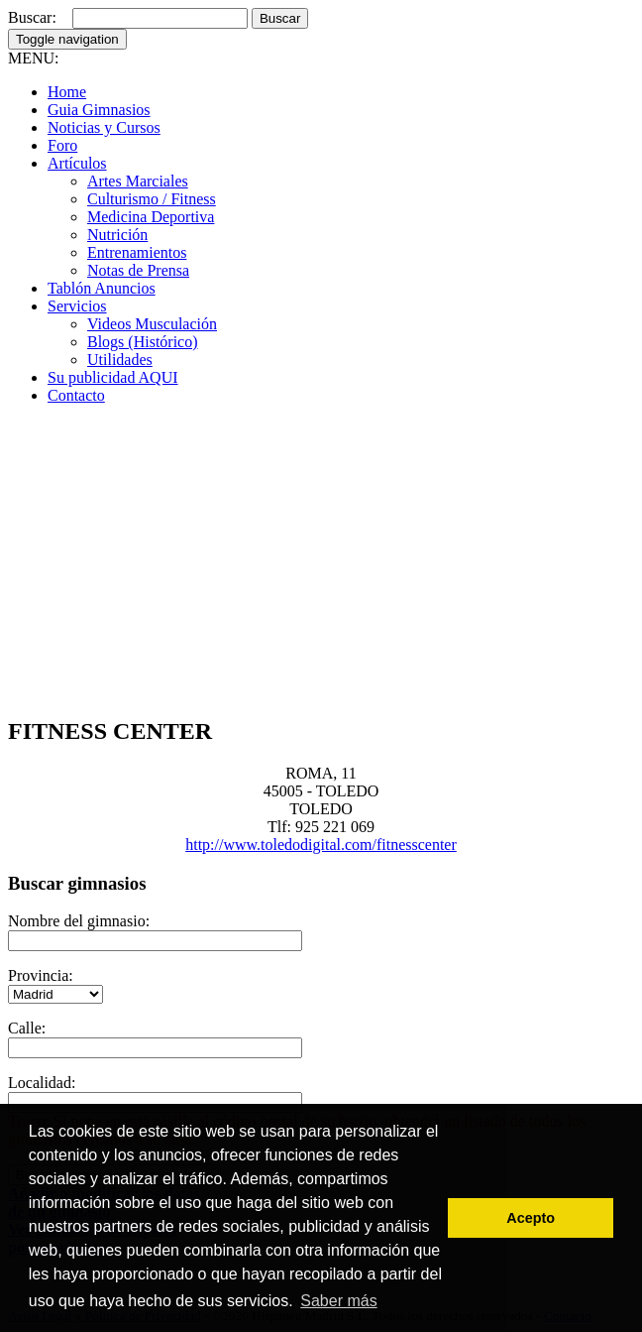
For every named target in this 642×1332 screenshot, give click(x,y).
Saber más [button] (338, 1300)
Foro (62, 145)
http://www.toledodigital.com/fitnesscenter (321, 844)
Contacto (76, 395)
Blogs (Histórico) (142, 341)
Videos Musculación (152, 323)
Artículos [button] (77, 163)
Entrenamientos (136, 252)
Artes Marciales (137, 181)
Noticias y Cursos (104, 127)
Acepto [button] (530, 1218)
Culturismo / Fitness (151, 198)
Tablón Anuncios (102, 288)
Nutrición (117, 234)
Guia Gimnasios (99, 109)
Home (67, 91)
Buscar (280, 18)
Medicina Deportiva (150, 216)
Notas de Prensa (138, 270)
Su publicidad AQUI (113, 377)
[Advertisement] (321, 559)
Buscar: (32, 17)
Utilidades (120, 359)
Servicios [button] (77, 306)
